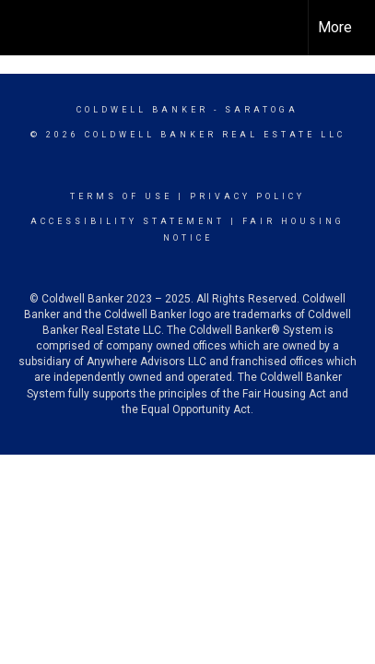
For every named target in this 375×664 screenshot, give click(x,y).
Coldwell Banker (142, 109)
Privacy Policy (247, 196)
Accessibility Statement (127, 221)
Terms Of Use (121, 196)
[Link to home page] (30, 27)
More (335, 27)
